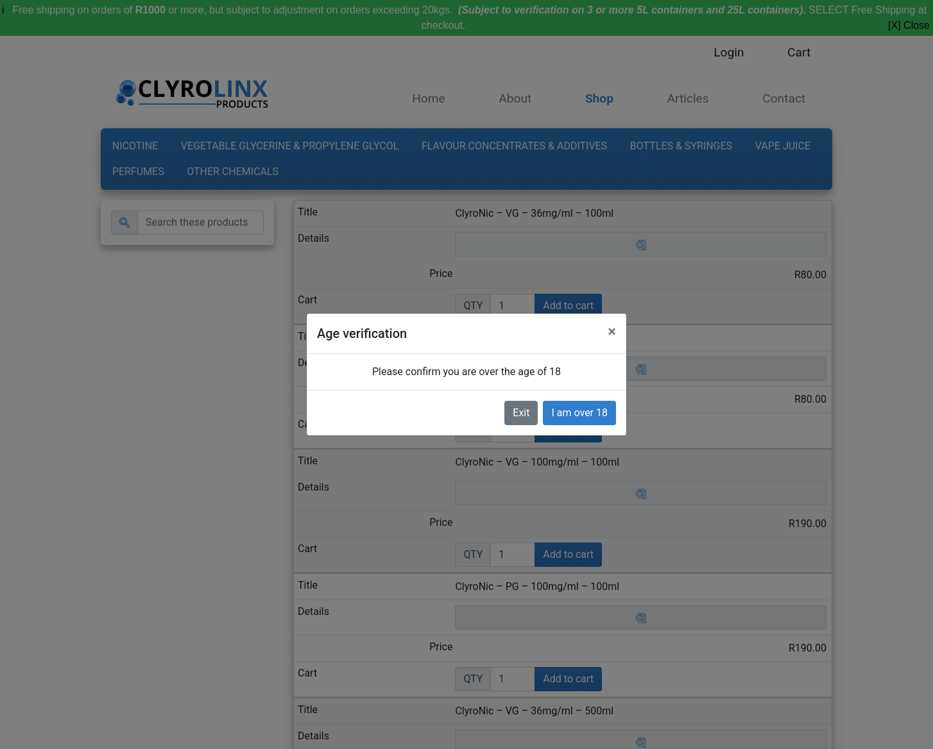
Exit (521, 413)
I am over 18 (579, 413)
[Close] (611, 331)
